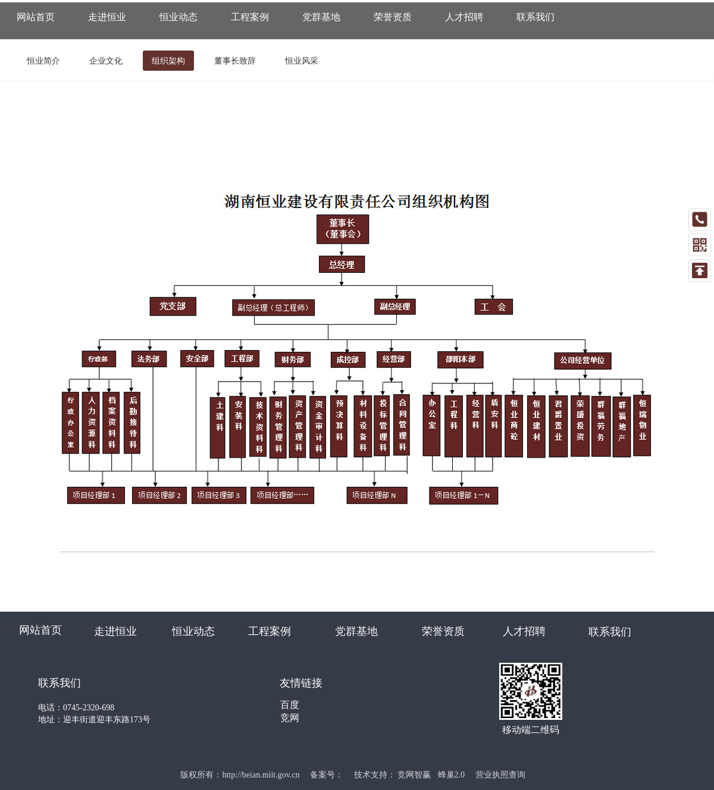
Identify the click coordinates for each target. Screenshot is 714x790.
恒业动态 (193, 631)
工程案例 (269, 631)
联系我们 (609, 632)
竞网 (289, 718)
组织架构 (168, 60)
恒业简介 (43, 60)
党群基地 (356, 631)
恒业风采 (301, 60)
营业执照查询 (500, 774)
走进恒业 (115, 631)
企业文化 (106, 60)
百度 (289, 705)
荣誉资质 (443, 631)
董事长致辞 (235, 60)
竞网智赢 (414, 774)
